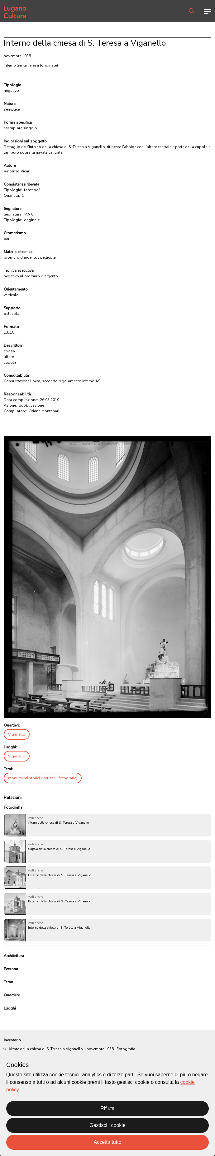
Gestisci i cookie (107, 1125)
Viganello (16, 734)
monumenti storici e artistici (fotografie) (42, 778)
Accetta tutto (108, 1142)
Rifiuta (107, 1108)
